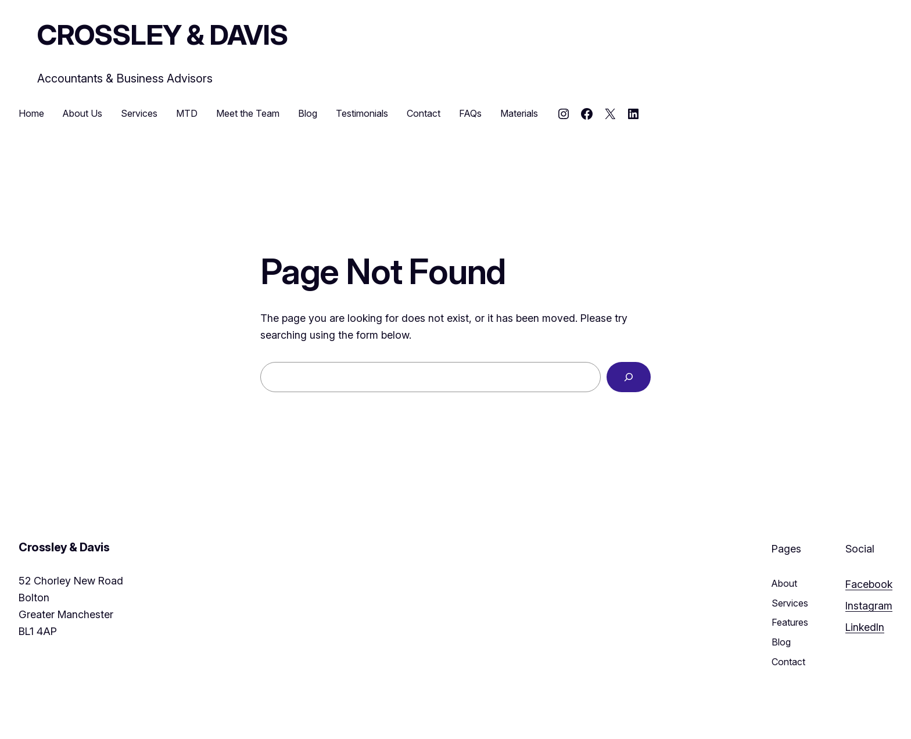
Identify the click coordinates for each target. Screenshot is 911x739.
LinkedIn (864, 627)
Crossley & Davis (162, 34)
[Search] (629, 377)
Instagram (868, 606)
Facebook (868, 584)
